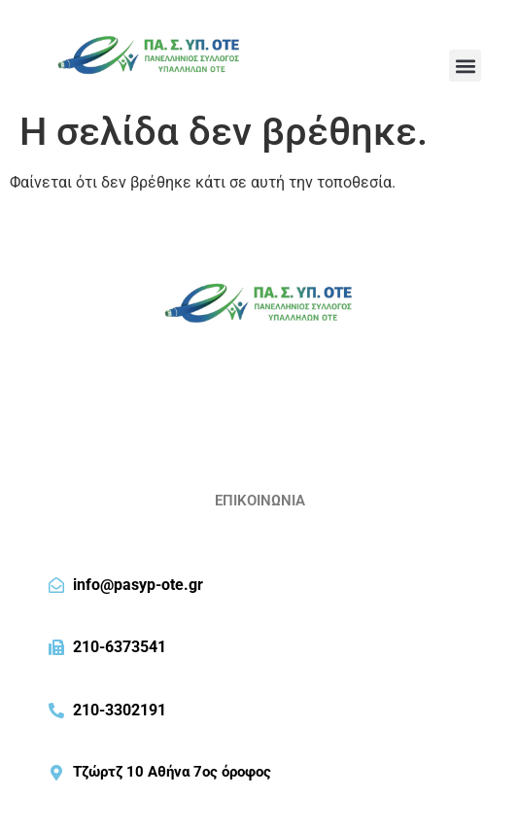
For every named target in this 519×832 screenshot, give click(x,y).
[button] (465, 66)
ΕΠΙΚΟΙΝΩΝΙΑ (260, 500)
